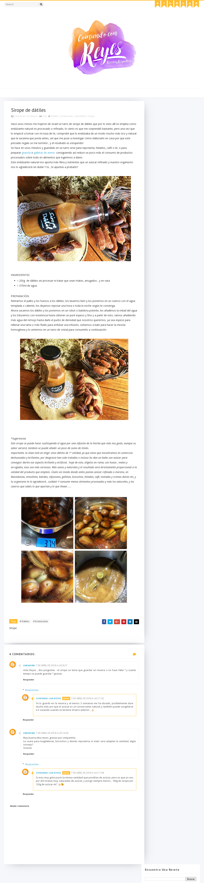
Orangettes (158, 225)
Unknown (29, 676)
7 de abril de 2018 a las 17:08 (89, 783)
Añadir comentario (19, 817)
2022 (152, 155)
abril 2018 (158, 203)
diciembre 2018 (161, 173)
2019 (152, 166)
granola (26, 153)
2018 (152, 170)
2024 (152, 147)
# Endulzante (41, 632)
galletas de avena (44, 153)
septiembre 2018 (162, 185)
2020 (152, 162)
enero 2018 (159, 244)
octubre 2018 (160, 181)
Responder (29, 691)
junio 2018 (158, 196)
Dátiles (55, 116)
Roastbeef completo (163, 221)
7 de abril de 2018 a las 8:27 (52, 676)
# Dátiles (25, 632)
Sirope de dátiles (161, 229)
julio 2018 (158, 192)
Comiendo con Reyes (50, 709)
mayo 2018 (159, 200)
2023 (152, 151)
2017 (152, 248)
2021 (152, 158)
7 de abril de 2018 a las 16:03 (52, 744)
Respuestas (33, 701)
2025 (152, 144)
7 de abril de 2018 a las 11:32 (89, 709)
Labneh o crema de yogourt (168, 207)
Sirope (91, 116)
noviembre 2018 (162, 177)
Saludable (80, 116)
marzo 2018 (159, 236)
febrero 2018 (160, 240)
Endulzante (67, 116)
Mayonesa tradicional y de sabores (172, 211)
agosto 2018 (160, 188)
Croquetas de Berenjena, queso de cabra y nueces (172, 216)
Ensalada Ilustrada (162, 233)
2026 (152, 140)
